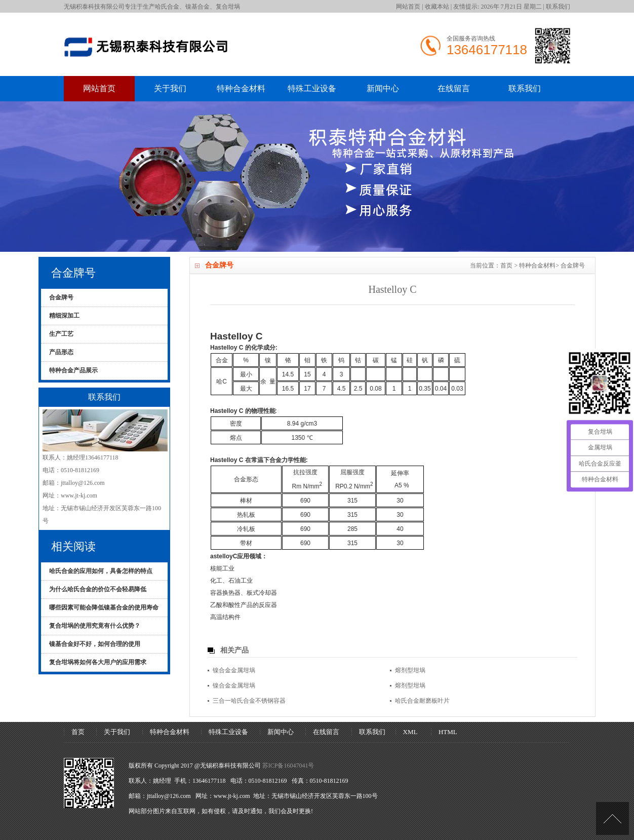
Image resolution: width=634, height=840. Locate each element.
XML (410, 732)
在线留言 (454, 88)
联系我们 (558, 6)
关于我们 (170, 88)
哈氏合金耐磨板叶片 (422, 700)
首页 (506, 265)
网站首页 (408, 6)
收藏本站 (437, 6)
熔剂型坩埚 (410, 670)
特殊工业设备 (312, 88)
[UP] (612, 818)
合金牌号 (573, 265)
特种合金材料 (241, 88)
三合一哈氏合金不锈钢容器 (249, 700)
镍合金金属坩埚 (234, 670)
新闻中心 (383, 88)
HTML (448, 732)
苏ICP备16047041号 (288, 765)
